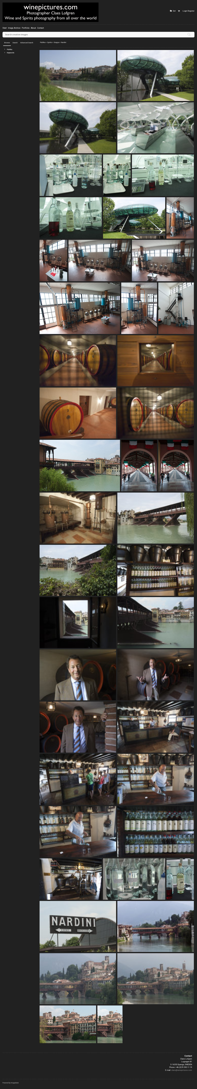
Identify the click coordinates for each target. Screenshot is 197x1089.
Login (185, 11)
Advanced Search (26, 43)
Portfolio (26, 28)
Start (5, 28)
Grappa (56, 42)
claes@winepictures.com (181, 1070)
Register (191, 11)
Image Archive (14, 28)
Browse (7, 43)
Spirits (49, 42)
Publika (9, 49)
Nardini (63, 42)
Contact (40, 28)
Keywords (10, 53)
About (33, 28)
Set (174, 11)
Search (15, 43)
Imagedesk (15, 1083)
